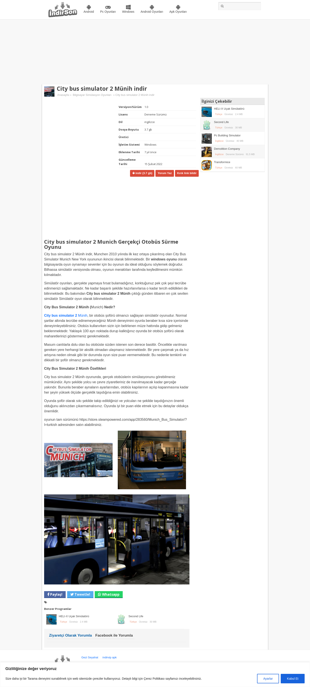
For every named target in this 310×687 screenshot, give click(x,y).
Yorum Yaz (165, 173)
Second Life (136, 616)
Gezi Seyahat (89, 657)
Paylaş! (55, 594)
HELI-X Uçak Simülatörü (74, 616)
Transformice (222, 162)
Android (89, 11)
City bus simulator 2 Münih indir (102, 88)
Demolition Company (227, 148)
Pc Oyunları (108, 11)
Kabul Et (292, 678)
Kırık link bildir (187, 173)
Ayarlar (268, 678)
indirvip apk (109, 657)
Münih (65, 315)
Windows (128, 11)
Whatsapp (110, 594)
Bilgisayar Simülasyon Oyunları (92, 95)
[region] (155, 674)
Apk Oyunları (178, 11)
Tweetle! (82, 594)
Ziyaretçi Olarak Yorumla (70, 635)
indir (143, 173)
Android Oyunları (152, 11)
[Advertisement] (155, 52)
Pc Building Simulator (227, 135)
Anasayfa (63, 95)
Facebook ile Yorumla (114, 635)
